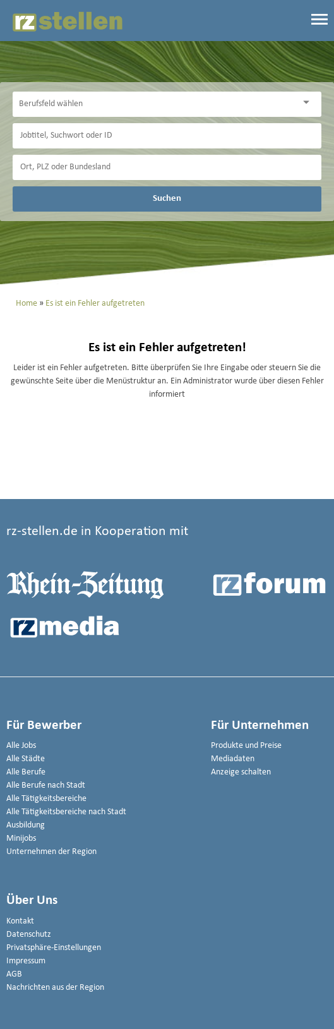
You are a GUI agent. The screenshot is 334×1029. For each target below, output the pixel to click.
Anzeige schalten (241, 772)
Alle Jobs (21, 745)
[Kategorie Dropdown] (308, 103)
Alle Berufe (25, 772)
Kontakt (20, 921)
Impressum (25, 961)
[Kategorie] (154, 104)
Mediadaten (232, 759)
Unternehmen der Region (51, 852)
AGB (14, 974)
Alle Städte (25, 759)
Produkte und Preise (246, 745)
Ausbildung (25, 825)
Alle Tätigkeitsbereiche (46, 798)
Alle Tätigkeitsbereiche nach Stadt (66, 812)
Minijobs (21, 838)
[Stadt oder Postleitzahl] (167, 167)
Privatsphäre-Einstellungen (53, 948)
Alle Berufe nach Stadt (45, 785)
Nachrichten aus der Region (55, 987)
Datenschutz (28, 934)
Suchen (167, 198)
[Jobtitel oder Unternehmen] (167, 135)
